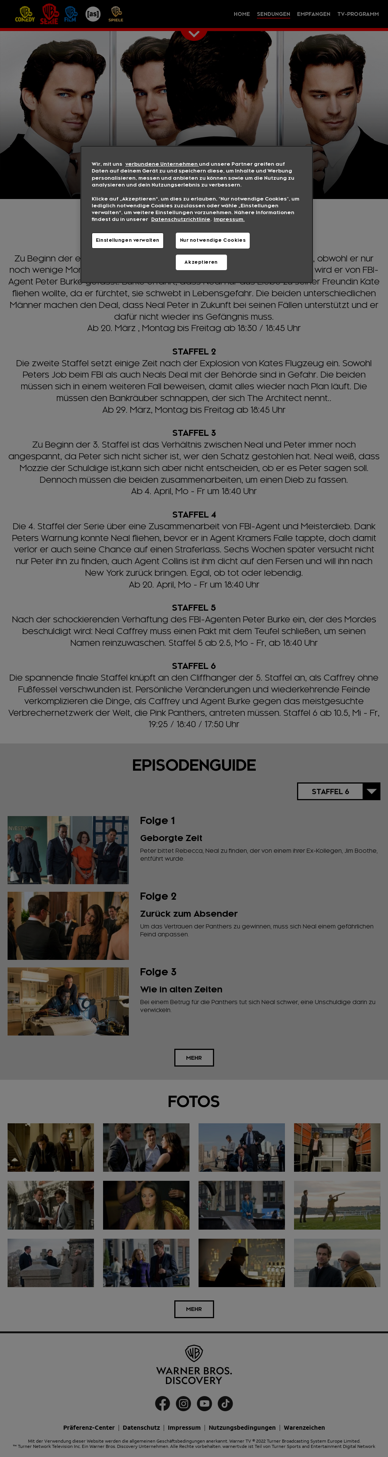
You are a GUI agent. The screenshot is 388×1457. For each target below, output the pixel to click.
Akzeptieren (201, 262)
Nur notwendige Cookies (213, 240)
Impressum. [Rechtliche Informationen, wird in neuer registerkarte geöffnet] (229, 219)
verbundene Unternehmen (162, 164)
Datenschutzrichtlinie (180, 219)
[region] (196, 214)
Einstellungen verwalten (128, 240)
